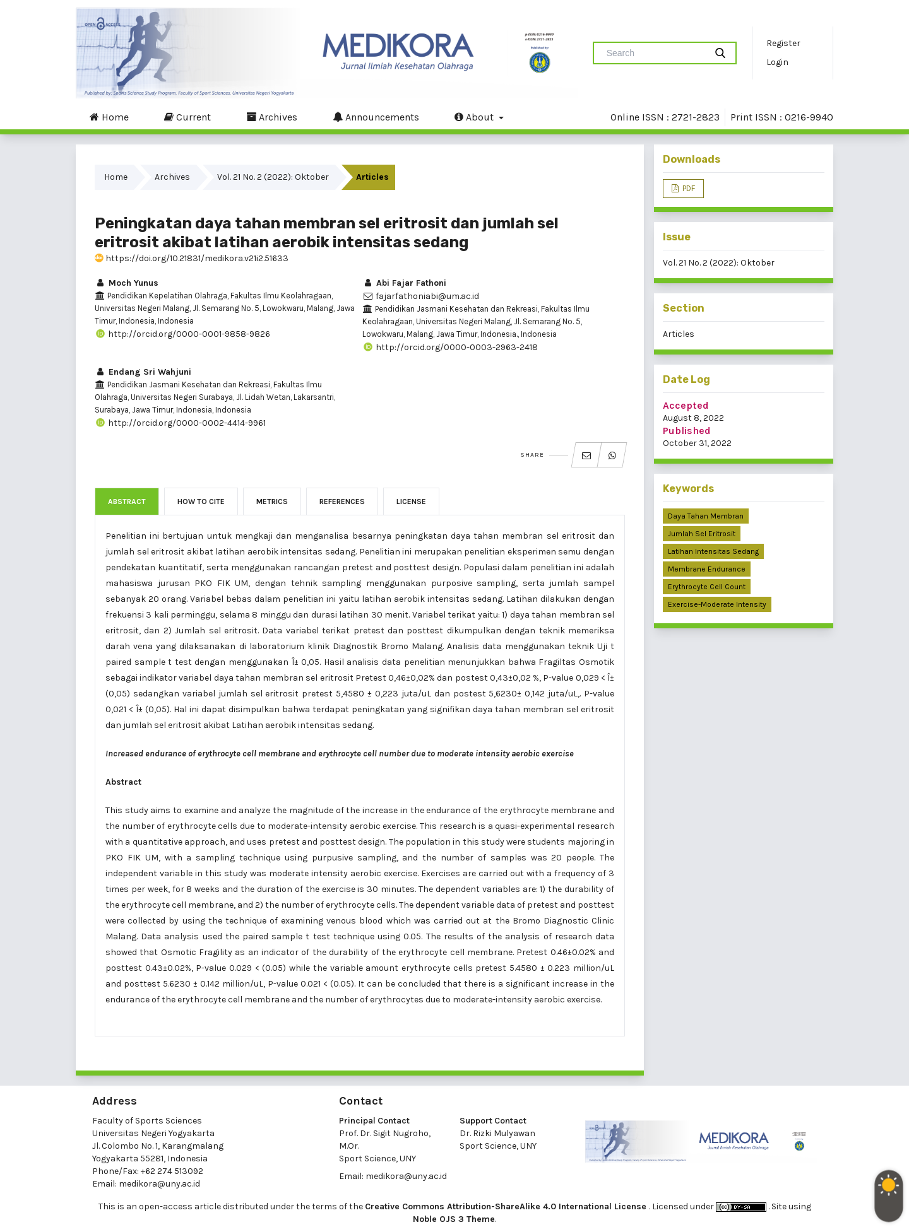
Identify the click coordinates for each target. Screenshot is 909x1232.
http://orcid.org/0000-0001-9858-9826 (182, 334)
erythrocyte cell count (707, 586)
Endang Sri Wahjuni (143, 372)
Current (187, 116)
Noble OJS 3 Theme (454, 1219)
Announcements (376, 116)
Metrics (272, 501)
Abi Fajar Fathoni (404, 283)
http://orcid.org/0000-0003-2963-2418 (450, 347)
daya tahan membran (706, 516)
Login (777, 62)
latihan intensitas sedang (713, 551)
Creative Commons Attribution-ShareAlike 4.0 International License (507, 1206)
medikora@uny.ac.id (159, 1183)
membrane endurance (707, 569)
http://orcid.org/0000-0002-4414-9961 (180, 423)
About (475, 116)
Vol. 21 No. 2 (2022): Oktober (273, 177)
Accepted (686, 405)
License (411, 501)
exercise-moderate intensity (717, 604)
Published (687, 431)
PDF (687, 188)
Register (783, 43)
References (342, 501)
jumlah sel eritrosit (701, 533)
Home (109, 116)
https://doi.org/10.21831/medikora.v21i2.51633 (191, 258)
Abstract (127, 501)
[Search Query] (654, 53)
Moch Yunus (126, 283)
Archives (271, 116)
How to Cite (201, 501)
